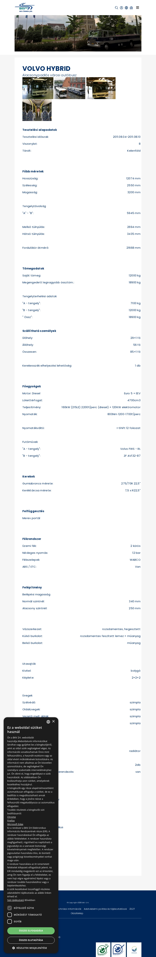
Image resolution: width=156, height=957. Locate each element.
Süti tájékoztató (15, 900)
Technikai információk (69, 908)
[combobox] (48, 722)
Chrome (11, 817)
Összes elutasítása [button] (31, 940)
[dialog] (31, 835)
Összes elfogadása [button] (31, 930)
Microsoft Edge (15, 824)
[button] (116, 7)
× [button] (53, 721)
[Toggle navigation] (137, 7)
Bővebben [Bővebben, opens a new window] (30, 900)
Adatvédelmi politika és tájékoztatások (106, 908)
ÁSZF (132, 908)
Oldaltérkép (77, 913)
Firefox (11, 820)
